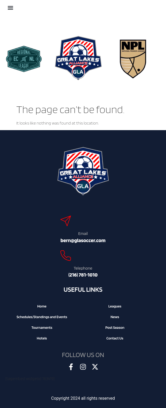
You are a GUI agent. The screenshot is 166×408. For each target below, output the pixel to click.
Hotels (42, 338)
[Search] (23, 6)
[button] (10, 7)
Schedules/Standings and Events (42, 317)
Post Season (114, 327)
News (114, 317)
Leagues (114, 306)
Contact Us (114, 338)
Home (42, 306)
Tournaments (41, 327)
